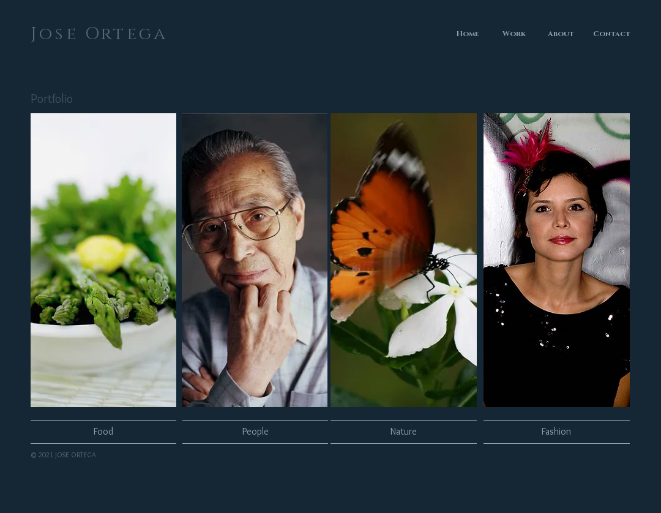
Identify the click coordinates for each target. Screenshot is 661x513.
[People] (255, 432)
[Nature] (403, 432)
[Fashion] (556, 432)
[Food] (103, 432)
